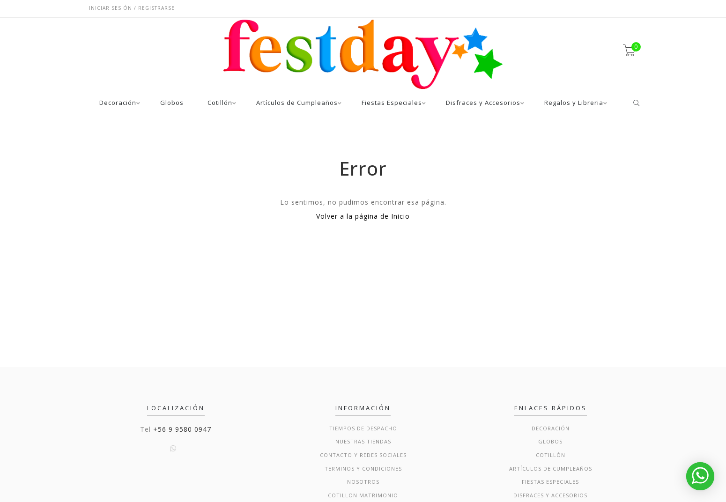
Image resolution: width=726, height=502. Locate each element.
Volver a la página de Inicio (363, 216)
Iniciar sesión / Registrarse (132, 8)
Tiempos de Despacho (363, 428)
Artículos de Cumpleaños (297, 103)
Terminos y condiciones (363, 468)
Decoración (117, 103)
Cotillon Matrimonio (363, 495)
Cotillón (219, 103)
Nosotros (363, 481)
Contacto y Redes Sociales (363, 454)
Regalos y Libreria (573, 103)
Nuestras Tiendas (363, 441)
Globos (172, 103)
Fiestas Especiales (392, 103)
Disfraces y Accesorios (483, 103)
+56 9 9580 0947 (182, 429)
